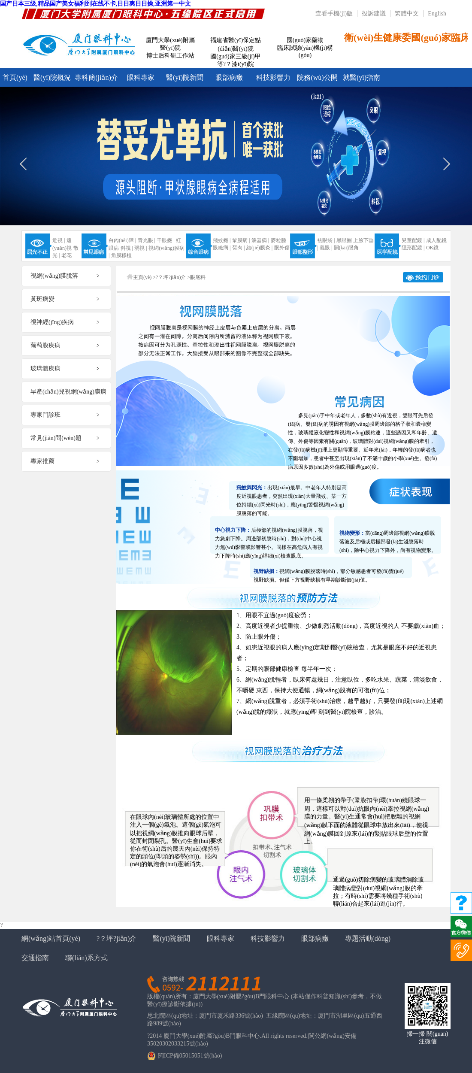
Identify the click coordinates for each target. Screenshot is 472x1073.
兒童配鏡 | (413, 240)
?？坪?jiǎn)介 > (173, 277)
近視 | (58, 240)
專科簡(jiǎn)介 (96, 77)
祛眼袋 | (326, 240)
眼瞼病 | (221, 248)
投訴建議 (374, 13)
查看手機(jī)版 (334, 13)
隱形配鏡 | (413, 248)
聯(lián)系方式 (86, 957)
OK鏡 (432, 248)
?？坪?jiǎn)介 (116, 938)
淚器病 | (260, 240)
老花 (66, 255)
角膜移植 (121, 255)
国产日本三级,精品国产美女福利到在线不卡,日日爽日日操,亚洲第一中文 (95, 3)
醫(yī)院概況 (52, 77)
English (437, 13)
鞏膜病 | (241, 240)
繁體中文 (407, 13)
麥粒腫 (278, 240)
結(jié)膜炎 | (259, 248)
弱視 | (140, 248)
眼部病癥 (229, 77)
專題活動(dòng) (368, 938)
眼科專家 (140, 77)
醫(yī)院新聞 (184, 77)
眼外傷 (282, 248)
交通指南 (35, 957)
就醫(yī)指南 (361, 77)
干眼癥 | (165, 240)
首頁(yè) (15, 77)
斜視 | (127, 248)
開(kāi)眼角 (346, 248)
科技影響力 (273, 77)
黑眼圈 (344, 240)
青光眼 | (146, 240)
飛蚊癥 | (221, 240)
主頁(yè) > (144, 277)
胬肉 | (238, 248)
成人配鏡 (436, 240)
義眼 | (326, 248)
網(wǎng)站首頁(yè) (50, 938)
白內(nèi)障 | (122, 240)
